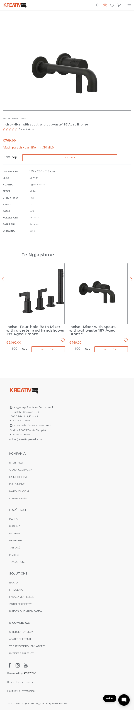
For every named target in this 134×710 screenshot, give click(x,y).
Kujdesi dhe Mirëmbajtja (25, 611)
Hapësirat (17, 510)
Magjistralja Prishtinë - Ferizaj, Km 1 (31, 407)
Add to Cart (48, 349)
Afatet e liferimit (20, 639)
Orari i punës (18, 498)
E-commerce (19, 623)
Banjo (13, 519)
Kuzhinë (14, 526)
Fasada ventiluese (21, 596)
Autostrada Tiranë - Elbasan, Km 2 (30, 425)
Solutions (18, 573)
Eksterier (15, 540)
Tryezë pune (17, 561)
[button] (112, 5)
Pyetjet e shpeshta (21, 653)
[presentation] (2, 279)
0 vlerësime (26, 129)
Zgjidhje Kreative (20, 604)
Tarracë (14, 547)
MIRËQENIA (16, 589)
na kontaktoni (19, 491)
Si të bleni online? (21, 631)
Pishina (14, 554)
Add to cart (70, 157)
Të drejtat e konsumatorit (27, 646)
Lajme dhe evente (20, 476)
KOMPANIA (17, 453)
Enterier (14, 533)
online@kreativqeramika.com (26, 439)
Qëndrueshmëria (20, 469)
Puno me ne (17, 484)
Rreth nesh (16, 462)
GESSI (23, 118)
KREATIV (30, 673)
